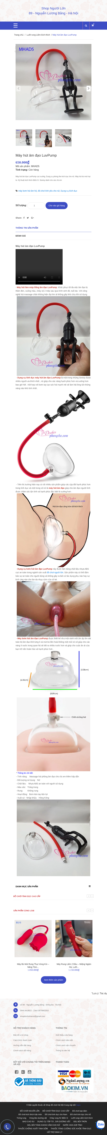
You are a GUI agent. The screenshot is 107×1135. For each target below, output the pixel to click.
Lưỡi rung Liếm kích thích (38, 35)
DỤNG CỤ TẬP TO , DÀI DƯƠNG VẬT (53, 1121)
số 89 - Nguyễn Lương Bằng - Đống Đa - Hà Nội (40, 1005)
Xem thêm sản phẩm (53, 980)
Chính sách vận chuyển (66, 1045)
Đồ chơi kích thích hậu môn (30, 1114)
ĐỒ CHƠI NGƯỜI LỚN (29, 1111)
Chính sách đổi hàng (22, 1050)
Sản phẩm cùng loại (23, 911)
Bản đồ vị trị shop (20, 1035)
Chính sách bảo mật (64, 1040)
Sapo (78, 1105)
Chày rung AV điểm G (59, 1118)
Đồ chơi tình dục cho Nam (56, 1114)
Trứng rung (21, 1118)
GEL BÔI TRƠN (80, 1121)
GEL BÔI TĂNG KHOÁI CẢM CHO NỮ (43, 1125)
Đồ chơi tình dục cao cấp (26, 896)
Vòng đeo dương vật (38, 1118)
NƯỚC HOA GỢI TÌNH (72, 1125)
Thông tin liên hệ (63, 1050)
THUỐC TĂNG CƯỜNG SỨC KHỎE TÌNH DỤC (71, 1128)
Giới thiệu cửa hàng (64, 1035)
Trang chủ (19, 35)
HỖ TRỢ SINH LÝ (54, 1132)
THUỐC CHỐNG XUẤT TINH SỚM (33, 1128)
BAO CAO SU (28, 1121)
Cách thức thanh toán (22, 1040)
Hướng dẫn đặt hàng (22, 1045)
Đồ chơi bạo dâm (79, 1111)
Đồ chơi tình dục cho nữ (80, 1114)
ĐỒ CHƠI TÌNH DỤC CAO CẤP (55, 1111)
